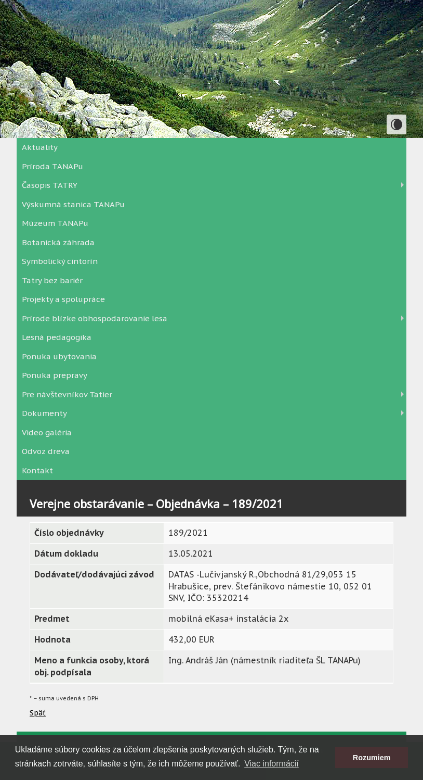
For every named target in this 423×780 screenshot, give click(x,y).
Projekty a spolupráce (63, 299)
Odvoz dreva (46, 451)
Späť (38, 713)
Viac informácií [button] (271, 763)
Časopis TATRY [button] (49, 185)
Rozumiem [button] (372, 757)
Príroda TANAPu (52, 166)
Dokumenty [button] (44, 413)
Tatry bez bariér (52, 280)
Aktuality (40, 147)
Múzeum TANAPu (55, 223)
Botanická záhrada (58, 242)
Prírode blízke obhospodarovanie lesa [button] (94, 318)
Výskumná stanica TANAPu (73, 204)
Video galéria (47, 432)
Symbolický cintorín (60, 261)
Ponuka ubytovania (59, 356)
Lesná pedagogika (56, 337)
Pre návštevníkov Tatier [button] (67, 394)
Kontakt (37, 470)
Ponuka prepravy (54, 375)
